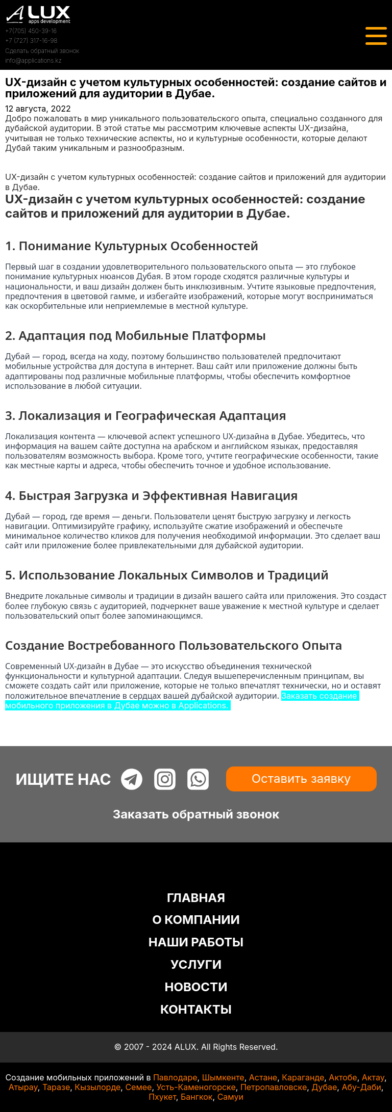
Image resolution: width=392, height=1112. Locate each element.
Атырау (23, 1087)
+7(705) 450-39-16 (31, 31)
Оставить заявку (301, 778)
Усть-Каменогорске (196, 1087)
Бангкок (197, 1097)
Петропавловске (273, 1087)
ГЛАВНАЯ (196, 897)
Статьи (19, 167)
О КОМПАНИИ (196, 919)
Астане (263, 1077)
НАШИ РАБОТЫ (196, 942)
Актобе (343, 1077)
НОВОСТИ (196, 986)
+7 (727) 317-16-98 (31, 40)
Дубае (324, 1087)
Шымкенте (223, 1077)
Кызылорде (97, 1087)
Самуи (230, 1097)
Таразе (56, 1087)
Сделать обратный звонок (42, 51)
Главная (21, 157)
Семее (138, 1087)
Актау (373, 1077)
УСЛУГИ (196, 964)
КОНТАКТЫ (196, 1009)
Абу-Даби (361, 1087)
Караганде (303, 1077)
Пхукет (162, 1097)
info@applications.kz (33, 60)
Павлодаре (175, 1077)
